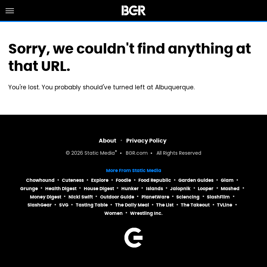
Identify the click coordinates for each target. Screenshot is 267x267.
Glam (227, 180)
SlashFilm (218, 197)
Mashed (230, 189)
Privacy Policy (146, 140)
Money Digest (45, 197)
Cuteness (73, 180)
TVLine (224, 205)
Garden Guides (195, 180)
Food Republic (154, 180)
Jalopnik (180, 189)
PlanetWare (155, 197)
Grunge (29, 189)
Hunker (130, 189)
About (107, 140)
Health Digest (60, 189)
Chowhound (40, 180)
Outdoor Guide (117, 197)
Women (113, 213)
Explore (99, 180)
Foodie (123, 180)
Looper (205, 189)
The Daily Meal (132, 205)
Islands (154, 189)
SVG (63, 205)
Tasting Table (92, 205)
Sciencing (188, 197)
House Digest (99, 189)
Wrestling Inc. (146, 213)
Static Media (99, 153)
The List (164, 205)
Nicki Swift (80, 197)
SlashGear (39, 205)
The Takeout (195, 205)
